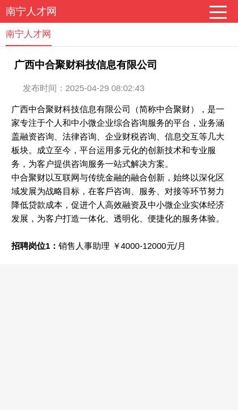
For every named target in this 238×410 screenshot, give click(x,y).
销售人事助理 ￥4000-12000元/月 (122, 246)
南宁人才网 (31, 11)
